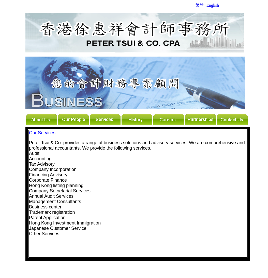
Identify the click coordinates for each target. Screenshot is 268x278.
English (212, 5)
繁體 (200, 5)
